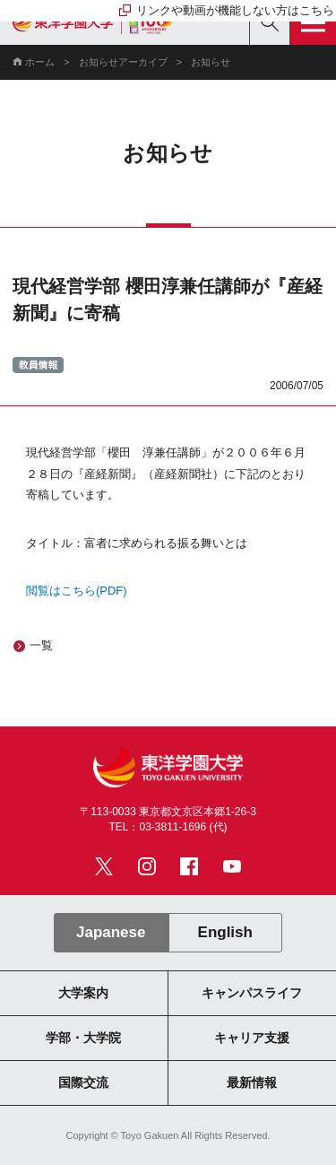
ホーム (40, 62)
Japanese (110, 932)
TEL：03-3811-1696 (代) (167, 827)
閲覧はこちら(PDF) (76, 590)
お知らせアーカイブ (123, 62)
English (225, 932)
